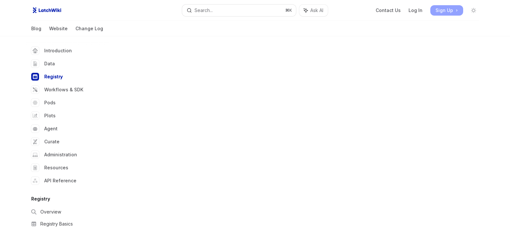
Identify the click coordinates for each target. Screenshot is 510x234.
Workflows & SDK (57, 90)
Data (43, 64)
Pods (43, 103)
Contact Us (388, 10)
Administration (54, 155)
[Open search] (239, 10)
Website (58, 31)
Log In (416, 10)
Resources (49, 168)
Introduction (51, 51)
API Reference (53, 181)
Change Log (89, 31)
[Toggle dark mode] (473, 10)
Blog (36, 31)
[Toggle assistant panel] (313, 10)
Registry (47, 77)
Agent (44, 129)
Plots (43, 116)
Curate (45, 142)
